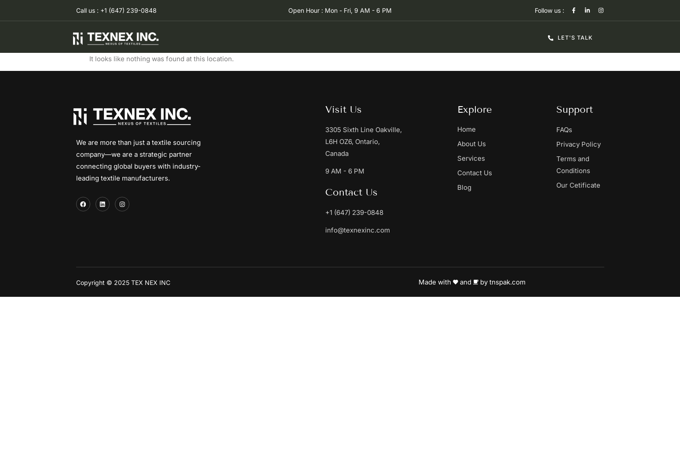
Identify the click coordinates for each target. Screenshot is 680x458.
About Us (471, 144)
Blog (464, 187)
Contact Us (474, 173)
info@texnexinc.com (357, 230)
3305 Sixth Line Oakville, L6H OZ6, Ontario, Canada (363, 142)
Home (466, 129)
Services (476, 158)
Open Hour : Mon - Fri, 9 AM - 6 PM (340, 10)
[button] (507, 158)
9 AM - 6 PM (344, 171)
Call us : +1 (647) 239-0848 (116, 10)
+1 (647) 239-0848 (354, 212)
